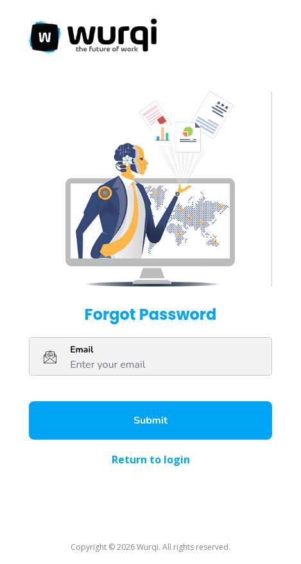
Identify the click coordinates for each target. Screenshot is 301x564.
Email (81, 350)
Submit (150, 420)
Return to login (151, 459)
